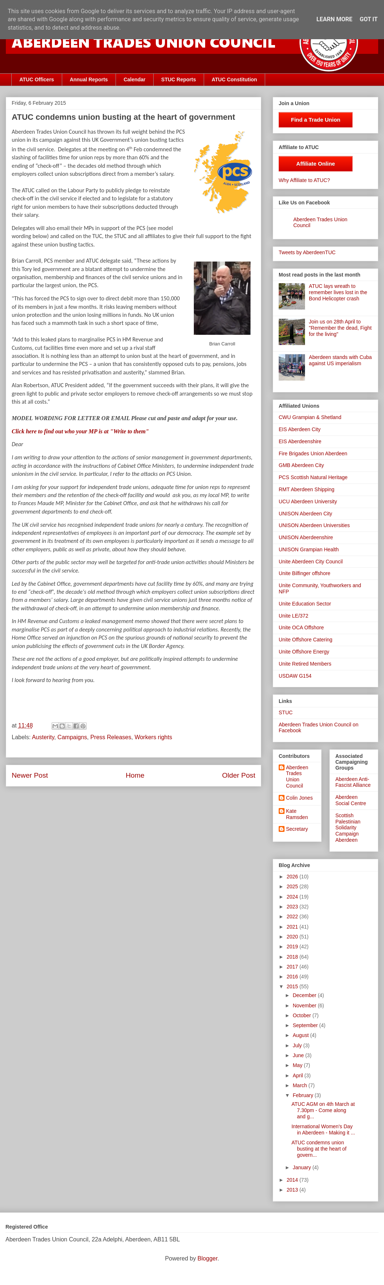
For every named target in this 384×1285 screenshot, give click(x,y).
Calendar (135, 79)
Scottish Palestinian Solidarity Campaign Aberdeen (348, 827)
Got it (368, 19)
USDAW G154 (295, 676)
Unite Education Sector (305, 604)
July (298, 1045)
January (302, 1167)
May (298, 1065)
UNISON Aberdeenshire (306, 537)
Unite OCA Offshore (301, 627)
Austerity (43, 737)
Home (135, 775)
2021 (293, 927)
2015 (293, 986)
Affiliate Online (315, 163)
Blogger (207, 1258)
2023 (293, 907)
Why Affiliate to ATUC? (304, 180)
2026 (293, 876)
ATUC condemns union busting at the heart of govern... (318, 1149)
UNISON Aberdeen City (305, 513)
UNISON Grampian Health (309, 549)
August (301, 1035)
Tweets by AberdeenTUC (307, 252)
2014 (293, 1180)
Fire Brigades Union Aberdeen (313, 453)
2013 (293, 1190)
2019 (293, 946)
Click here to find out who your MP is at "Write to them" (80, 431)
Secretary (297, 829)
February (304, 1095)
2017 (293, 967)
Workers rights (153, 737)
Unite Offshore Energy (304, 652)
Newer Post (30, 775)
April (298, 1075)
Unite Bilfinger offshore (304, 573)
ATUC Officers (36, 79)
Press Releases (110, 737)
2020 (293, 937)
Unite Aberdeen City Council (311, 561)
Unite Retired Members (305, 664)
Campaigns (72, 737)
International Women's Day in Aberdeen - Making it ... (323, 1129)
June (299, 1055)
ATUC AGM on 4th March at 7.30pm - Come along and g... (323, 1110)
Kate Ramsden (297, 814)
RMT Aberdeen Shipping (306, 489)
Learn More (334, 19)
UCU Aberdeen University (308, 501)
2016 (293, 977)
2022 (293, 916)
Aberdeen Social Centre (350, 800)
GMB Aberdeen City (301, 465)
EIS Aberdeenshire (300, 441)
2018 (293, 957)
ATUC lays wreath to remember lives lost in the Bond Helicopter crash (338, 292)
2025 (293, 886)
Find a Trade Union (315, 119)
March (300, 1085)
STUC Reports (178, 79)
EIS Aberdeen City (299, 429)
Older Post (238, 775)
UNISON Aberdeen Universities (314, 525)
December (305, 995)
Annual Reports (89, 79)
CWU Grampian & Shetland (310, 417)
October (302, 1015)
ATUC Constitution (234, 79)
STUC (286, 712)
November (305, 1005)
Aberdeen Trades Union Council (297, 776)
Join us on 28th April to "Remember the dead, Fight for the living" (340, 328)
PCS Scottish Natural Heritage (313, 477)
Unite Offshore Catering (305, 639)
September (306, 1025)
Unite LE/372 (293, 616)
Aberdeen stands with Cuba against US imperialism (340, 360)
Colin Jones (299, 798)
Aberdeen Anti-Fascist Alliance (352, 782)
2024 (293, 897)
